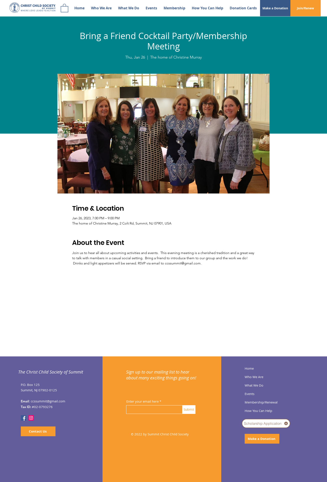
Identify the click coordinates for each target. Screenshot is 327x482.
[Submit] (188, 409)
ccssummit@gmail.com (48, 401)
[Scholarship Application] (266, 423)
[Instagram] (31, 418)
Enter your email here (142, 401)
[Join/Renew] (305, 8)
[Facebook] (23, 418)
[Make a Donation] (275, 8)
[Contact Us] (38, 431)
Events (249, 394)
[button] (64, 7)
